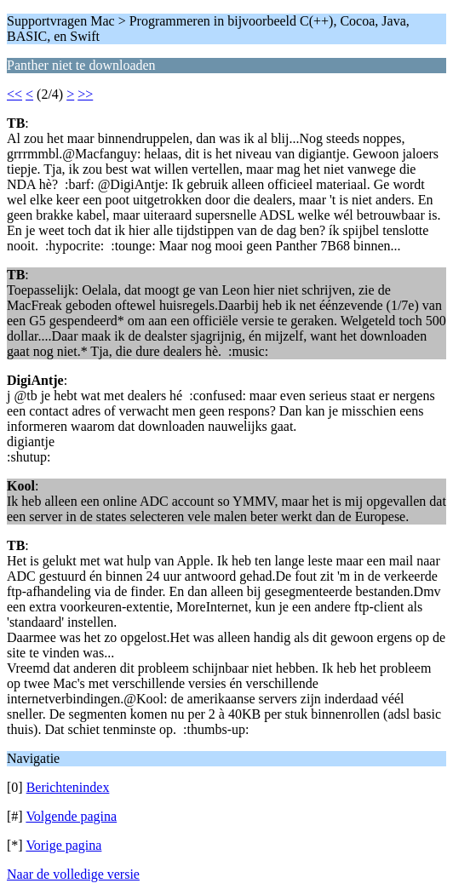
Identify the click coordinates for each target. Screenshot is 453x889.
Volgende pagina (71, 816)
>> (85, 94)
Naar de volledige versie (73, 874)
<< (14, 94)
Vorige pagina (63, 845)
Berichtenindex (68, 787)
